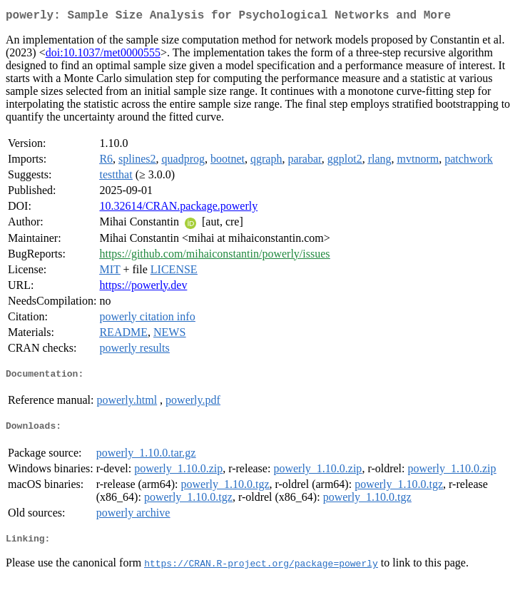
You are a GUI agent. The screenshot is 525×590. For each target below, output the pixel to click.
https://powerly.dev (143, 288)
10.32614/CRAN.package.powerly (178, 209)
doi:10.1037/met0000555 (103, 55)
